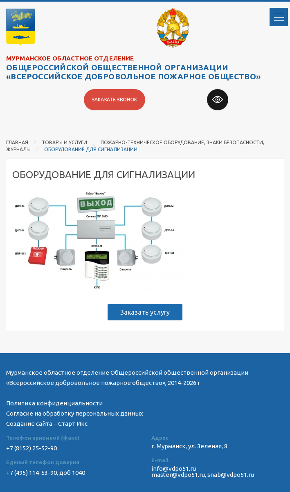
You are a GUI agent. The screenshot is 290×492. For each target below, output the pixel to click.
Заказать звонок (114, 99)
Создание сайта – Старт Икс (47, 423)
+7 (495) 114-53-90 (31, 472)
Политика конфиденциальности (54, 403)
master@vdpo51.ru (178, 474)
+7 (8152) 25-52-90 (31, 448)
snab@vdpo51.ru (230, 474)
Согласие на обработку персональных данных (74, 413)
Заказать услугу (145, 312)
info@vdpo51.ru (173, 468)
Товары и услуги (64, 142)
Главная (17, 142)
